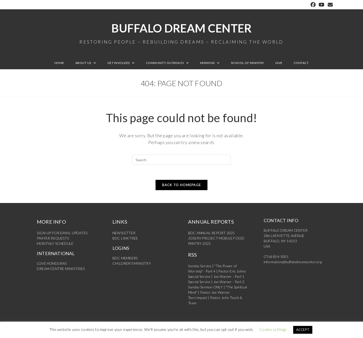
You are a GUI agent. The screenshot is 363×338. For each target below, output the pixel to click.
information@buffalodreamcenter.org (293, 262)
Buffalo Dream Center (181, 32)
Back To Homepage (181, 185)
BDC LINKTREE (125, 238)
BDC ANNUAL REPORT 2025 (211, 233)
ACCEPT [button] (303, 330)
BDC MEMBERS (125, 258)
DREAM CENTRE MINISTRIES (61, 268)
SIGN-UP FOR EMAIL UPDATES (62, 233)
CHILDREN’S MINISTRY (131, 263)
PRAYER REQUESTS (53, 238)
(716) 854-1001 (276, 256)
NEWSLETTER (123, 233)
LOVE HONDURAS (52, 263)
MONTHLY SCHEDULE (55, 243)
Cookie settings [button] (273, 329)
